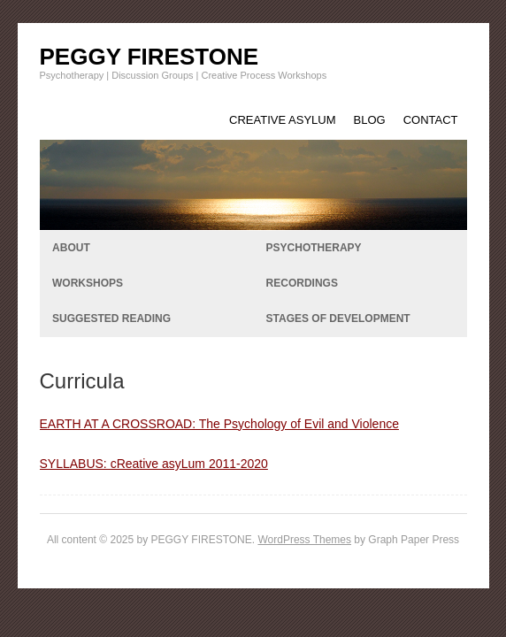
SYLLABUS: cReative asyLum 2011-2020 (154, 464)
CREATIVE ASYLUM (282, 120)
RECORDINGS (302, 283)
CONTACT (430, 120)
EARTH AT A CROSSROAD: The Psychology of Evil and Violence (219, 424)
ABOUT (71, 248)
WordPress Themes (304, 539)
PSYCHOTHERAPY (314, 248)
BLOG (370, 120)
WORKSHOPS (87, 283)
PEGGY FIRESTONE (149, 56)
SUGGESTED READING (111, 318)
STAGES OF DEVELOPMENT (338, 318)
